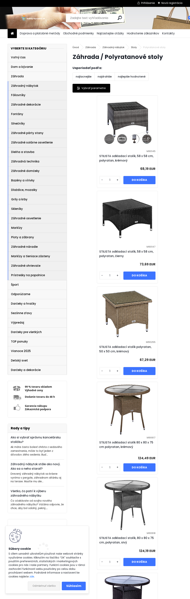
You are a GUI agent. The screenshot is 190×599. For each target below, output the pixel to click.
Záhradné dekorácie (26, 104)
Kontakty (168, 33)
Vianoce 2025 (21, 351)
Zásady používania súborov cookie (150, 584)
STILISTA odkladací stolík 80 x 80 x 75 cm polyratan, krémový (153, 254)
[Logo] (33, 18)
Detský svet (19, 360)
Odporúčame (20, 294)
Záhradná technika (25, 161)
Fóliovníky (18, 95)
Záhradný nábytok (24, 86)
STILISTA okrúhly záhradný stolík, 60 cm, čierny (96, 444)
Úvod (76, 47)
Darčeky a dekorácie (26, 370)
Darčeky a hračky (23, 304)
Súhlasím (73, 586)
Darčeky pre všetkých (26, 332)
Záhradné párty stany (27, 133)
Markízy (16, 228)
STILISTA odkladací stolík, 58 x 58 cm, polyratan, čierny (153, 158)
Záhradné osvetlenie (26, 218)
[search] (120, 18)
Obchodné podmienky (78, 33)
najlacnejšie (83, 76)
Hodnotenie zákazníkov (143, 33)
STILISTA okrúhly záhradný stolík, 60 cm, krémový (150, 444)
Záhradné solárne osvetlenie (32, 142)
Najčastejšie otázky (110, 33)
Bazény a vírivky (23, 180)
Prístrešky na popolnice (28, 275)
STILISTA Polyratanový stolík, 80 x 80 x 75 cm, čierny (154, 349)
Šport (15, 285)
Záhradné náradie (24, 247)
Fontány (17, 114)
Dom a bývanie (22, 67)
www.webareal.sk (110, 595)
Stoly (134, 47)
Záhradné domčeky (25, 171)
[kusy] (85, 181)
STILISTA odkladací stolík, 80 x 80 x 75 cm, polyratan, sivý (98, 349)
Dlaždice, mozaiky (24, 190)
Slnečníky (18, 123)
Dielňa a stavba (22, 152)
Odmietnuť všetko (44, 586)
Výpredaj (17, 322)
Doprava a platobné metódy (40, 33)
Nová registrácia (171, 3)
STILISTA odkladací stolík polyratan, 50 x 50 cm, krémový (99, 254)
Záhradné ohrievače (25, 266)
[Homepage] (12, 33)
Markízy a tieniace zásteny (30, 256)
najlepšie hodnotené (131, 76)
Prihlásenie (148, 3)
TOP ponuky (19, 341)
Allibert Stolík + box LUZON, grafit (123, 540)
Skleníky (17, 209)
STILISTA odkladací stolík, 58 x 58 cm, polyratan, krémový (98, 158)
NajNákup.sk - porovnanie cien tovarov (93, 584)
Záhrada (17, 76)
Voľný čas (18, 57)
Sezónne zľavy (21, 313)
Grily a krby (19, 199)
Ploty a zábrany (22, 237)
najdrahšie (105, 76)
